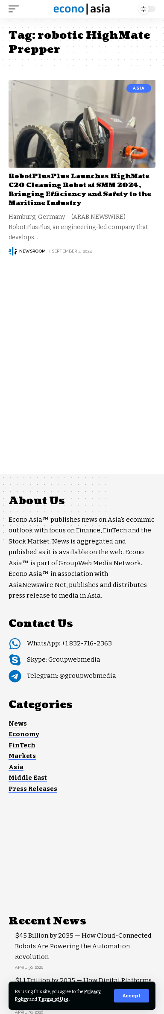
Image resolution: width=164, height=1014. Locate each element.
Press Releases (33, 789)
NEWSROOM (32, 251)
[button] (131, 995)
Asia (139, 88)
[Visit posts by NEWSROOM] (13, 251)
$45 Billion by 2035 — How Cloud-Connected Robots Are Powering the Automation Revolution (83, 946)
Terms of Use (53, 999)
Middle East (28, 778)
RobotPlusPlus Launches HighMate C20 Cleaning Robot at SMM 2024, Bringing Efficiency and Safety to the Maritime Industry (80, 190)
